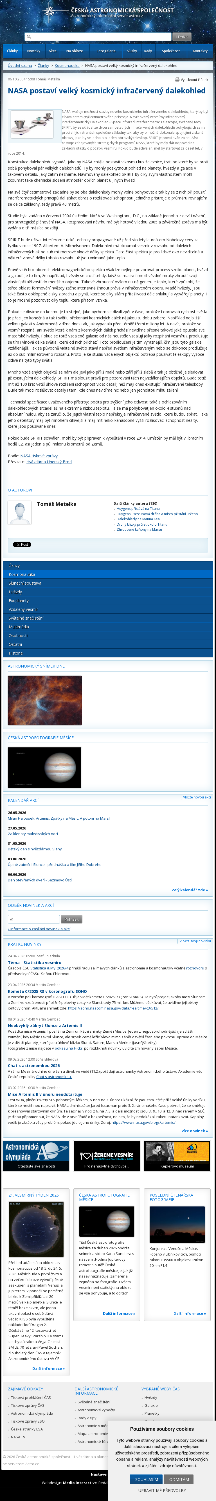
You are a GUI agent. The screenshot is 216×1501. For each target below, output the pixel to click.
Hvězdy (15, 591)
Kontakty (200, 51)
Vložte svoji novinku (195, 941)
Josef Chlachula (48, 956)
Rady (148, 51)
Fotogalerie (106, 51)
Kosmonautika (67, 65)
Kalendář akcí (23, 800)
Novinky (33, 51)
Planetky (152, 1413)
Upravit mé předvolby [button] (162, 1490)
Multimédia (19, 626)
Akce (53, 51)
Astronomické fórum (95, 1441)
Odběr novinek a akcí (31, 905)
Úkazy (14, 565)
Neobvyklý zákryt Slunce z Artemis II (45, 1025)
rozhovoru (195, 968)
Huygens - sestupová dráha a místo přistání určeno (157, 514)
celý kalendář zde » (190, 889)
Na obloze (74, 51)
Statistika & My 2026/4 (49, 968)
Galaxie (151, 1405)
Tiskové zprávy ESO (28, 1421)
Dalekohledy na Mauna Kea (138, 519)
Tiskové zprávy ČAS (27, 1405)
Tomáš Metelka (48, 79)
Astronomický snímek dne (36, 666)
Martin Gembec (48, 984)
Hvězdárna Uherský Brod (49, 461)
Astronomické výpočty (96, 1409)
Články (12, 51)
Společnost (171, 51)
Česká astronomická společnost (43, 1456)
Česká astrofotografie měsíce (41, 737)
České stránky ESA (27, 1429)
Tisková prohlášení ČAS (31, 1397)
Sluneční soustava (25, 583)
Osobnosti (18, 635)
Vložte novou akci (197, 797)
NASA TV (18, 1436)
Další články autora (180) (135, 503)
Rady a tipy (87, 1417)
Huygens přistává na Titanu (138, 508)
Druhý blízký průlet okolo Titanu (142, 524)
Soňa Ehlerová (47, 1059)
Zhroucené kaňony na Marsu (139, 529)
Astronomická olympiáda (32, 1413)
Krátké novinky (24, 944)
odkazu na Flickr (68, 1048)
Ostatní (15, 644)
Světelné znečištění (26, 618)
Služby (132, 51)
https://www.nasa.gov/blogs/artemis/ (144, 1122)
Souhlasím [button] (146, 1479)
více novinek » (195, 1130)
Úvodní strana (20, 65)
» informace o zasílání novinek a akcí (39, 928)
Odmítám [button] (179, 1479)
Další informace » (48, 1368)
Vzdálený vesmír (23, 609)
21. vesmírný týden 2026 (33, 1195)
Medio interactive (80, 1482)
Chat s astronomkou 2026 (34, 1065)
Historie (16, 653)
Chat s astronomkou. (54, 1076)
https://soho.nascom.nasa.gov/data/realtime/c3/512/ (113, 1008)
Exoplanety (19, 600)
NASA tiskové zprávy (39, 455)
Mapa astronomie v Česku (100, 1433)
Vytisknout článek (194, 79)
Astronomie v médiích (96, 1425)
